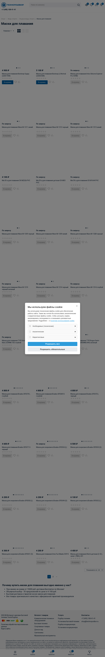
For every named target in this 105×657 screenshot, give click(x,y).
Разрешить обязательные (52, 349)
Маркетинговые (38, 337)
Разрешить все (52, 344)
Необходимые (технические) (43, 326)
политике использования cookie (62, 321)
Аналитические (38, 332)
